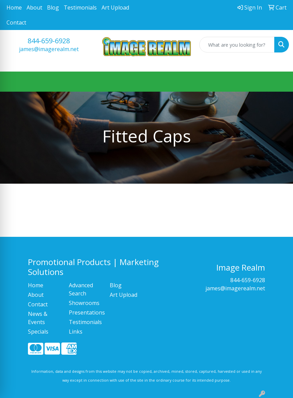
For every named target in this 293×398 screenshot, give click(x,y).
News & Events (37, 318)
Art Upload (115, 7)
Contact (16, 22)
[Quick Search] (237, 44)
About (34, 7)
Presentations (85, 312)
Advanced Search (81, 289)
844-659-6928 (49, 40)
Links (75, 331)
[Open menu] (279, 82)
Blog (53, 7)
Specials (38, 331)
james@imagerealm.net (49, 49)
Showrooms (84, 303)
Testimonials (80, 7)
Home (14, 7)
